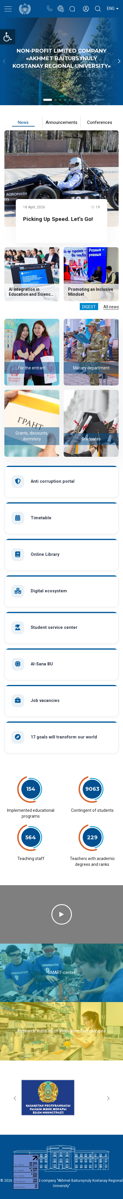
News (23, 122)
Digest (89, 306)
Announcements (61, 122)
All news (111, 306)
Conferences (99, 122)
